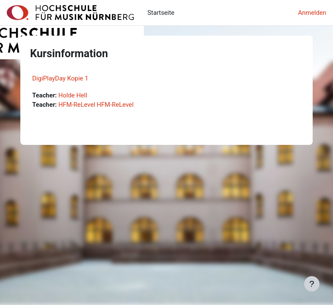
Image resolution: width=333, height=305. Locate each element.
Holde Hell (72, 95)
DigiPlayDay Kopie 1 (60, 78)
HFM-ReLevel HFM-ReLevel (96, 104)
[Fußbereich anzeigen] (311, 283)
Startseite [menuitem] (161, 13)
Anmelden (312, 13)
